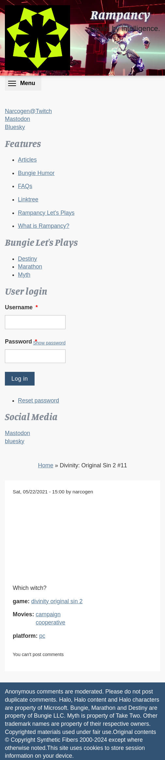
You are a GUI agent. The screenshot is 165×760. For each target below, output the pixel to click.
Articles (27, 159)
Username (22, 307)
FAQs (25, 186)
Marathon (30, 266)
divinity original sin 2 (56, 601)
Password (21, 341)
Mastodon (17, 119)
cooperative (50, 622)
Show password (49, 342)
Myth (24, 274)
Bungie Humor (36, 173)
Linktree (28, 199)
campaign (48, 614)
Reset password (38, 400)
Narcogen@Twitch (28, 111)
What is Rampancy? (43, 226)
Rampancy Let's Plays (46, 213)
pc (42, 636)
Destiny (27, 259)
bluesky (14, 441)
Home (45, 465)
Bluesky (15, 127)
